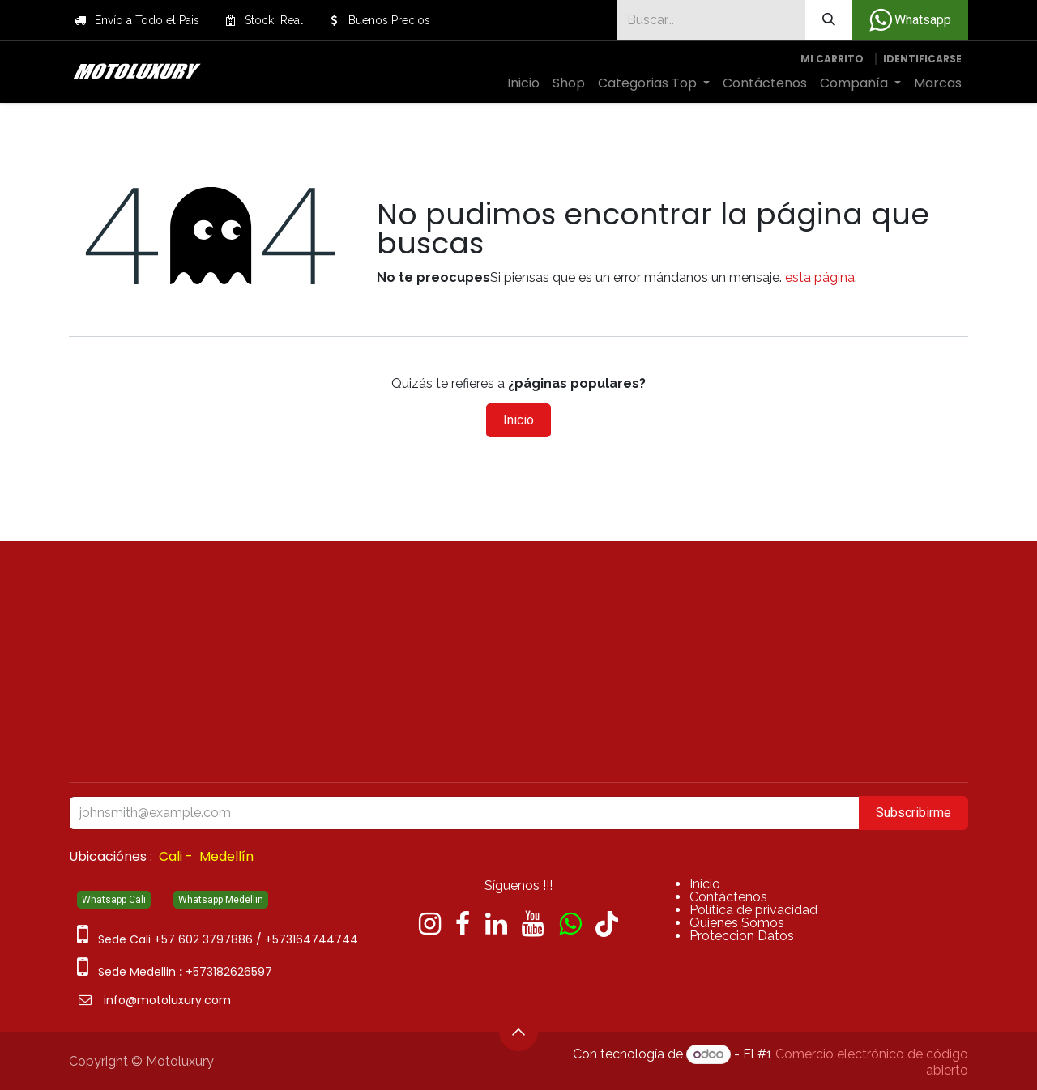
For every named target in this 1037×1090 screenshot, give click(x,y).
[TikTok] (606, 924)
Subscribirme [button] (913, 812)
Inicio (518, 420)
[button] (518, 1031)
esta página (820, 277)
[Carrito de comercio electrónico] (832, 59)
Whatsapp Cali (114, 899)
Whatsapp (910, 20)
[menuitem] (523, 83)
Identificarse (922, 59)
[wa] (570, 924)
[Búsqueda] (828, 20)
